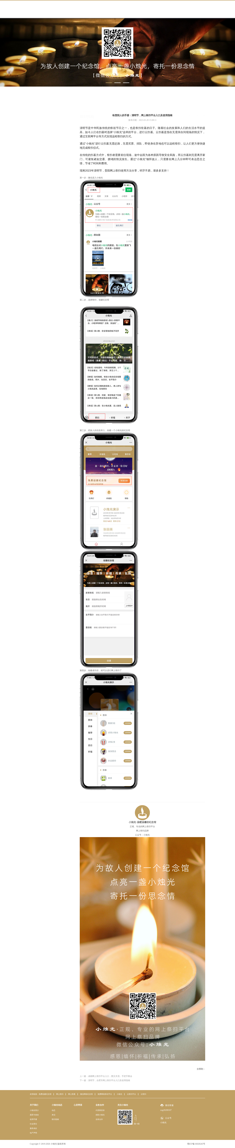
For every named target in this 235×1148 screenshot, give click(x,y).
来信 (44, 120)
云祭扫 (143, 1094)
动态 (44, 113)
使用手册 (33, 1119)
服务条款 (33, 1128)
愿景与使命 (34, 1115)
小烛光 (119, 1094)
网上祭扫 (59, 1094)
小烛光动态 (189, 103)
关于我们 (34, 1105)
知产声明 (33, 1133)
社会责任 (33, 1124)
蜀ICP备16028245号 (196, 1144)
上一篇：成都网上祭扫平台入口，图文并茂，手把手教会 (106, 1076)
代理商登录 (100, 1110)
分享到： (201, 1069)
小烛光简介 (34, 1110)
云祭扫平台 (131, 1094)
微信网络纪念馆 (86, 1094)
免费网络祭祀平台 (105, 1094)
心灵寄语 (78, 1105)
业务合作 (100, 1105)
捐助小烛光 (100, 1115)
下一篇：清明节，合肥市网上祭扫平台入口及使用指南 (105, 1080)
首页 (180, 103)
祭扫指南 (46, 127)
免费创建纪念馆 (45, 1094)
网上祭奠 (71, 1094)
